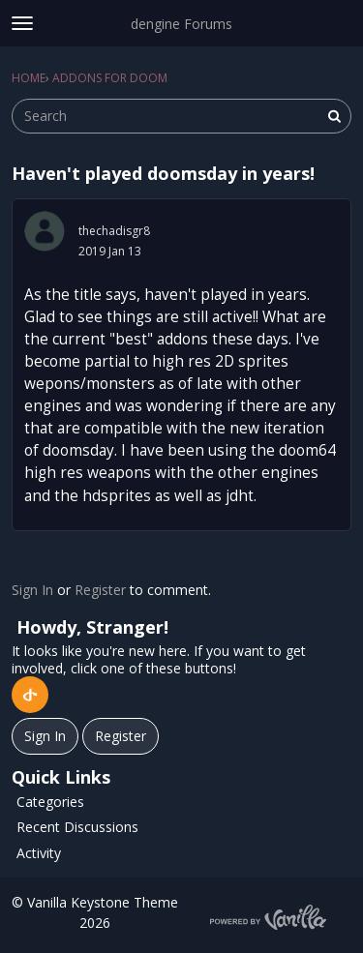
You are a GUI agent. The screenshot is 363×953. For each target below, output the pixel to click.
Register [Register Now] (120, 736)
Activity (38, 853)
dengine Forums (181, 24)
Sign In (32, 590)
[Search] (334, 116)
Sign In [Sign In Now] (45, 736)
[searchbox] (181, 116)
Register (100, 590)
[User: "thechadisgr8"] (44, 231)
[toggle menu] (22, 23)
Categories (50, 801)
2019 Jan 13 (109, 251)
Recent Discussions (77, 827)
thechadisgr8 (114, 231)
